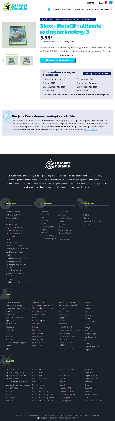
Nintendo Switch (38, 388)
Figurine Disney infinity (15, 372)
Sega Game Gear (91, 378)
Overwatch (62, 324)
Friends (35, 327)
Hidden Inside (37, 336)
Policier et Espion (65, 218)
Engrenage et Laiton (14, 227)
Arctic (8, 333)
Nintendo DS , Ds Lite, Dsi (43, 400)
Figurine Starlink (12, 378)
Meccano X (10, 279)
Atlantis (9, 336)
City (7, 349)
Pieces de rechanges (44, 213)
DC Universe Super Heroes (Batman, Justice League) (43, 306)
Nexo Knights (63, 314)
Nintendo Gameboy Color (42, 394)
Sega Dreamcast (91, 375)
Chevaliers (44, 220)
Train (87, 324)
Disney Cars (89, 343)
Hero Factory (37, 333)
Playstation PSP (64, 388)
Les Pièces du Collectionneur (17, 282)
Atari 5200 (10, 391)
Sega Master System (66, 394)
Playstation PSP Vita (66, 391)
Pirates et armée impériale (69, 330)
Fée (59, 236)
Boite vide (10, 221)
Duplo (87, 340)
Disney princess (38, 314)
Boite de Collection (13, 270)
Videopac (88, 382)
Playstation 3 (63, 382)
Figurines (106, 9)
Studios (88, 308)
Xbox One (89, 391)
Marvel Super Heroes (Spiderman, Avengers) (67, 303)
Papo (85, 212)
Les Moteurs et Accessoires (17, 252)
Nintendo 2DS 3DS (66, 369)
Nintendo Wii (37, 382)
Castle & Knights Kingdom (16, 342)
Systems (88, 315)
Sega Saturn (89, 372)
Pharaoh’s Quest (65, 327)
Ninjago (61, 317)
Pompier (61, 221)
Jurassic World (38, 342)
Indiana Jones (37, 339)
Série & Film (63, 212)
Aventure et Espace (48, 239)
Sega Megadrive (65, 397)
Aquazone (10, 327)
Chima (8, 346)
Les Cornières (11, 242)
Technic (88, 318)
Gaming (79, 9)
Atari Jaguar (10, 397)
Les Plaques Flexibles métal (17, 258)
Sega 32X (88, 369)
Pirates (43, 223)
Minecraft (62, 308)
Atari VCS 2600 (12, 388)
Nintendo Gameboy (40, 391)
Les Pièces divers (13, 212)
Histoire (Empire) (65, 233)
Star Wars (89, 305)
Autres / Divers (91, 394)
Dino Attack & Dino (40, 311)
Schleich (86, 215)
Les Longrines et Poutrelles (17, 249)
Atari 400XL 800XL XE (93, 400)
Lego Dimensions (92, 346)
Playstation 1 (63, 375)
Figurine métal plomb (92, 221)
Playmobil (92, 9)
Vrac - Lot (89, 330)
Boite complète (12, 218)
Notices (61, 320)
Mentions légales (87, 415)
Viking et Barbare (65, 230)
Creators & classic (39, 302)
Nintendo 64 (37, 375)
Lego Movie (37, 346)
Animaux (61, 215)
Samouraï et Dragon (63, 225)
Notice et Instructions (14, 215)
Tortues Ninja (90, 321)
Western (43, 232)
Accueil (49, 10)
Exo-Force (36, 324)
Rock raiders (63, 339)
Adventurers (11, 314)
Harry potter (37, 330)
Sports (87, 302)
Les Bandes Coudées (14, 245)
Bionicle (9, 339)
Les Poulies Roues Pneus (16, 230)
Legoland (88, 349)
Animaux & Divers (13, 302)
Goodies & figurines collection (18, 385)
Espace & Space (38, 320)
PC (59, 372)
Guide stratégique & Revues (17, 382)
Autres (86, 224)
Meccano (67, 9)
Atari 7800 (10, 394)
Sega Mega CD (64, 400)
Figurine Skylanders (13, 369)
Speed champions (65, 348)
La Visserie (10, 239)
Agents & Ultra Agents (15, 317)
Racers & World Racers (67, 336)
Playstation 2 (63, 378)
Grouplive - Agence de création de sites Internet (58, 418)
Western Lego (90, 334)
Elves (34, 317)
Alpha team (10, 320)
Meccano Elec (11, 224)
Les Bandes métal (13, 255)
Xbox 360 (88, 388)
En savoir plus (90, 129)
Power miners (64, 333)
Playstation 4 (63, 385)
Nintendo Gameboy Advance (44, 397)
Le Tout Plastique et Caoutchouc (14, 234)
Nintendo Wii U (38, 385)
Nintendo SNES (38, 372)
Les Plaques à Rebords (15, 261)
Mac (86, 397)
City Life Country (47, 235)
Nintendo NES (38, 369)
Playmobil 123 (64, 239)
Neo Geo (9, 400)
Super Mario (90, 312)
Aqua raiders (11, 324)
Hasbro (86, 218)
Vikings (87, 327)
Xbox (87, 385)
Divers (43, 217)
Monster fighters (65, 311)
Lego (56, 9)
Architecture (11, 330)
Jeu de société (90, 337)
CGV (97, 415)
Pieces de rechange (14, 305)
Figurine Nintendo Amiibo (16, 375)
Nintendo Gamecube (40, 378)
